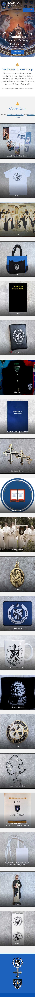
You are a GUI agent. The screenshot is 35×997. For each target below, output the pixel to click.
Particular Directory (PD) (15, 114)
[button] (9, 9)
